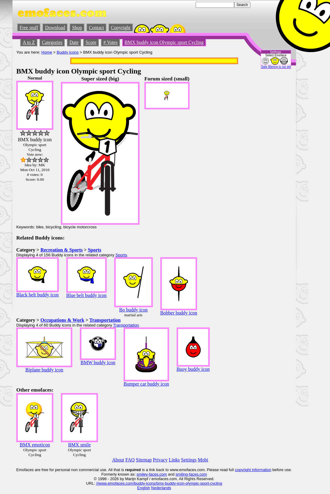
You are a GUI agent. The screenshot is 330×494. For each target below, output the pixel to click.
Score (91, 42)
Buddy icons (68, 52)
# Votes (110, 42)
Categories (52, 42)
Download (55, 27)
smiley (142, 474)
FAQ (130, 459)
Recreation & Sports (61, 249)
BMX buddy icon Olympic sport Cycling (164, 42)
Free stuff (29, 27)
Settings (189, 459)
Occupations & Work (62, 320)
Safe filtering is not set (276, 66)
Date (73, 42)
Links (174, 459)
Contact (96, 27)
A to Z (29, 42)
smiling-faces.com (191, 474)
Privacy (160, 459)
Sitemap (144, 459)
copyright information (253, 469)
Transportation (105, 320)
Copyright (120, 27)
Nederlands (161, 488)
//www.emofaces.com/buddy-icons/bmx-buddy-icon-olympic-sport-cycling (159, 483)
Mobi (203, 459)
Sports (94, 249)
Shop (77, 27)
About (118, 459)
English (143, 488)
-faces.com (157, 474)
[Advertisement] (274, 166)
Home (46, 52)
